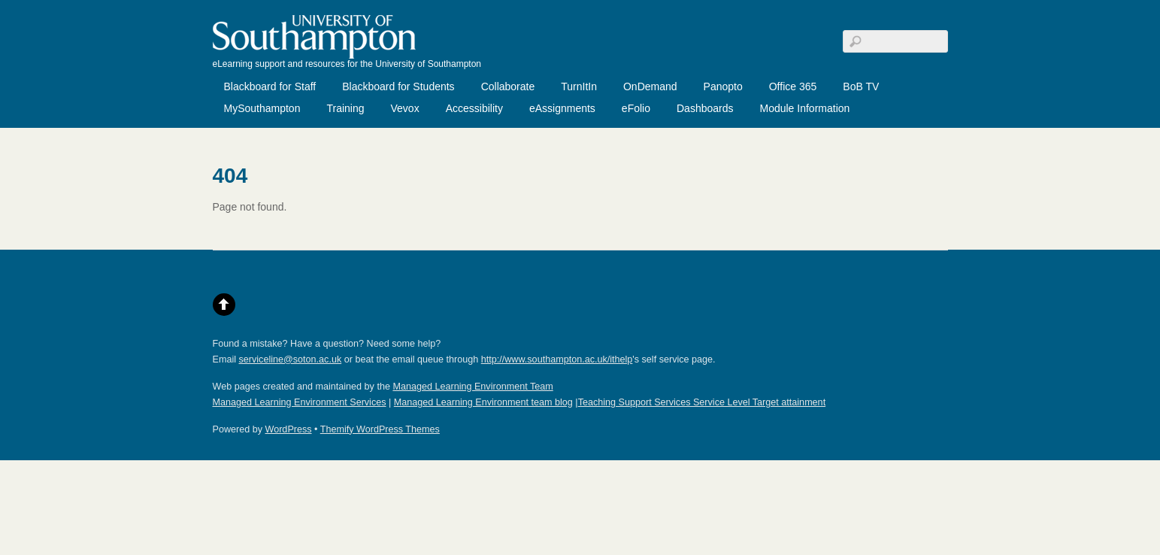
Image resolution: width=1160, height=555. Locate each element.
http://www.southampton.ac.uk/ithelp (557, 359)
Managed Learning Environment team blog (483, 402)
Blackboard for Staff (270, 86)
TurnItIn (579, 86)
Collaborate (508, 86)
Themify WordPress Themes (380, 429)
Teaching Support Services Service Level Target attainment (701, 402)
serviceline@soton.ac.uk (290, 359)
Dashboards (705, 108)
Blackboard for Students (398, 86)
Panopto (723, 86)
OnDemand (650, 86)
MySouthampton (262, 108)
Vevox (405, 108)
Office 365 (793, 86)
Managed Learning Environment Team (472, 386)
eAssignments (562, 108)
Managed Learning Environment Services (299, 402)
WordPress (288, 429)
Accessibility (474, 108)
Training (345, 108)
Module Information (804, 108)
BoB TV (861, 86)
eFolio (636, 108)
